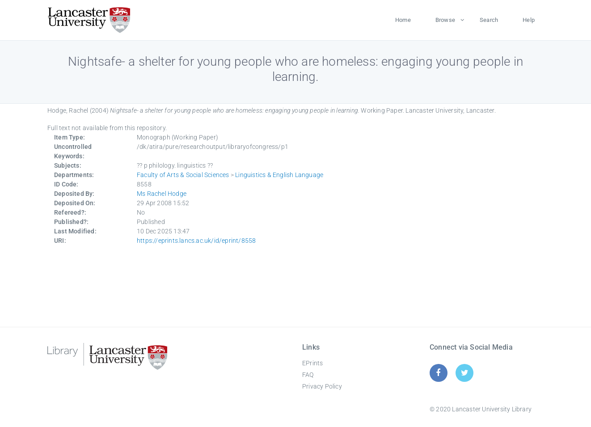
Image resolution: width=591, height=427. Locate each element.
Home (403, 20)
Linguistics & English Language (279, 174)
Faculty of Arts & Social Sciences (183, 174)
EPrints (312, 363)
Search (489, 20)
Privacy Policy (322, 386)
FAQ (308, 374)
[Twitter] (465, 372)
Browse (445, 20)
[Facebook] (438, 372)
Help (529, 20)
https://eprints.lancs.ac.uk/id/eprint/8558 (196, 240)
